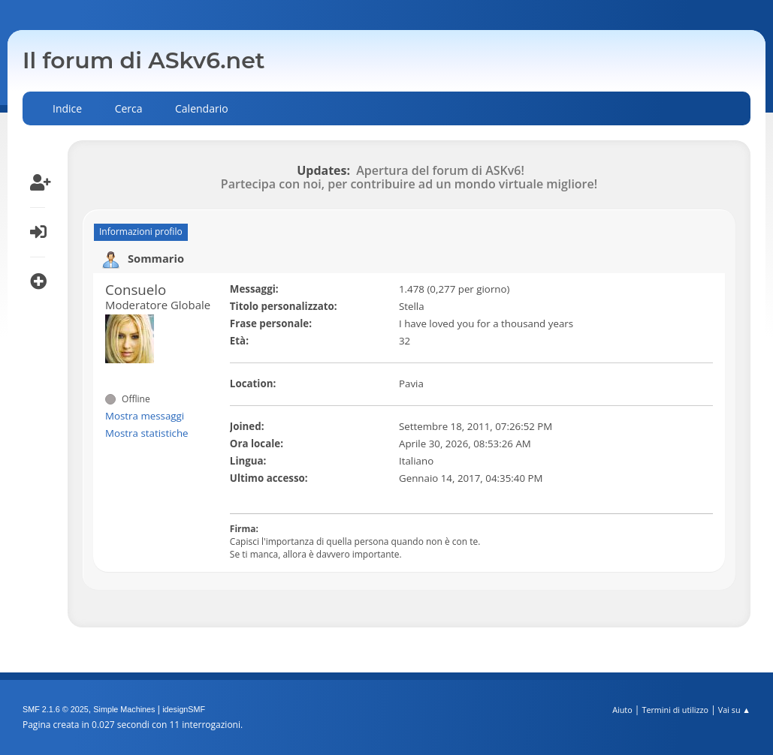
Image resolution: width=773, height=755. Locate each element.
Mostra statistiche (147, 433)
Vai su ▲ (734, 709)
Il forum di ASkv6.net (144, 60)
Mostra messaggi (144, 416)
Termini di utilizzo (675, 709)
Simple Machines (124, 709)
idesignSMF (183, 709)
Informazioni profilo (141, 231)
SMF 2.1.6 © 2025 (56, 709)
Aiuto (622, 709)
